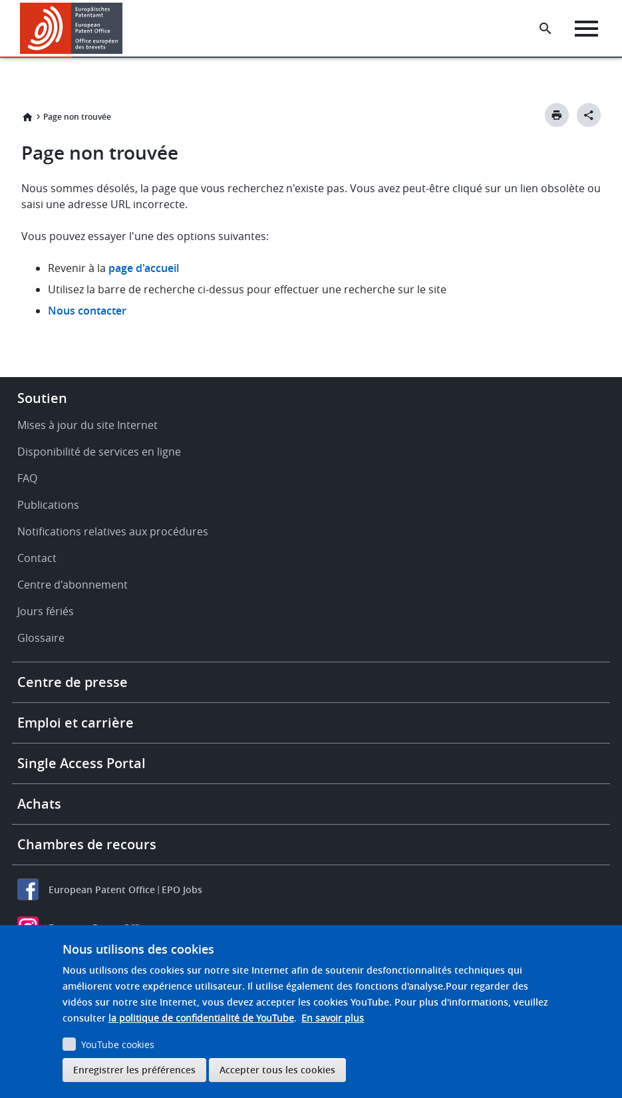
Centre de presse (72, 682)
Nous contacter (87, 310)
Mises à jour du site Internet (87, 425)
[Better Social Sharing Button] (589, 115)
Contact (37, 558)
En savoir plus (332, 1018)
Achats (39, 804)
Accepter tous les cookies (277, 1069)
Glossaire (41, 637)
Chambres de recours (86, 844)
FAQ (27, 478)
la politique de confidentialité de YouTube (201, 1018)
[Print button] (557, 115)
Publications (48, 504)
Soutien (42, 398)
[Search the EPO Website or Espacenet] (545, 29)
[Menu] (586, 28)
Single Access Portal (81, 763)
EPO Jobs (182, 889)
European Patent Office (102, 889)
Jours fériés (45, 611)
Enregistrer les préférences (134, 1069)
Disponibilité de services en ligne (99, 451)
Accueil (27, 117)
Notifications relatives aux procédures (112, 531)
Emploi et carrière (75, 723)
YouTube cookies (117, 1044)
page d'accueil (143, 268)
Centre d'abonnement (72, 584)
